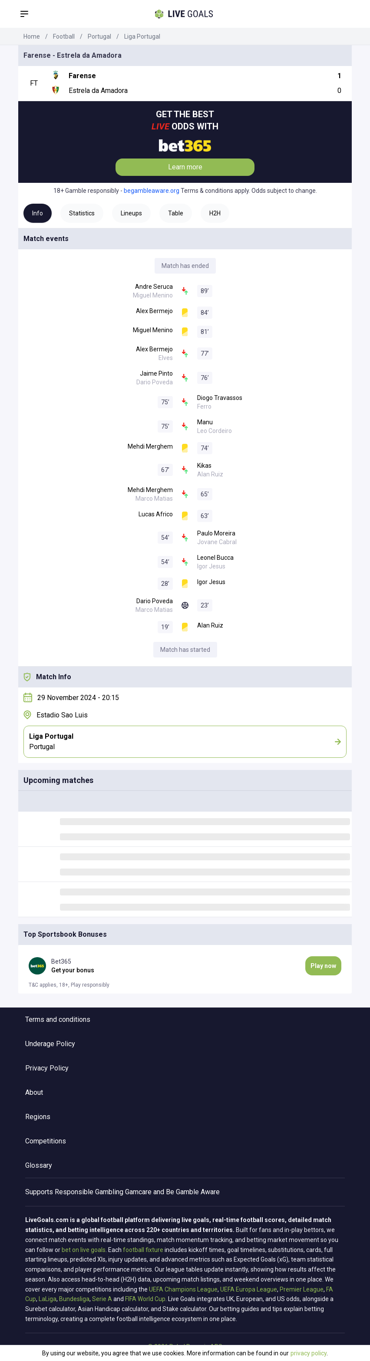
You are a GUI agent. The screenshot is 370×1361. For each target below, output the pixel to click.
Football (64, 36)
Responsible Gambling (89, 1192)
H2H (215, 213)
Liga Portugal (142, 36)
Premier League (302, 1289)
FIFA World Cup (145, 1298)
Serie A (102, 1298)
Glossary (38, 1165)
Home (31, 36)
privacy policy (309, 1353)
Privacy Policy (47, 1068)
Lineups (131, 213)
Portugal (99, 36)
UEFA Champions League (183, 1289)
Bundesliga (74, 1298)
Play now (323, 965)
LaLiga (47, 1298)
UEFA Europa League (248, 1289)
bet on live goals (84, 1249)
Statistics (82, 213)
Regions (37, 1117)
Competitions (45, 1141)
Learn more (185, 167)
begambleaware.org (151, 190)
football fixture (143, 1249)
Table (175, 213)
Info (37, 213)
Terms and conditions (57, 1019)
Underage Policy (50, 1044)
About (34, 1092)
